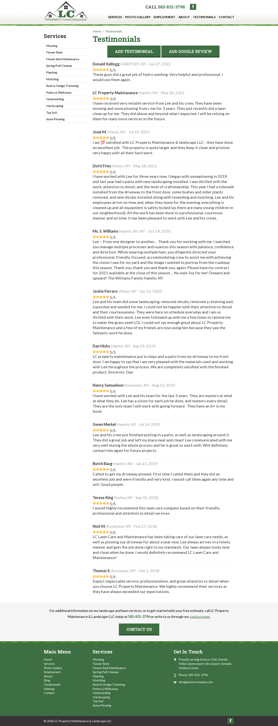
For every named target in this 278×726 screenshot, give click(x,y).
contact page (200, 616)
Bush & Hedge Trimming (62, 85)
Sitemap (49, 688)
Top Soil (51, 112)
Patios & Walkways (59, 92)
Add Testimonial (134, 51)
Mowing (51, 45)
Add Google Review (190, 51)
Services (115, 17)
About (184, 17)
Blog (47, 680)
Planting (51, 72)
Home (48, 659)
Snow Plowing (55, 119)
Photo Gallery (138, 17)
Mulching (52, 79)
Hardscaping (54, 106)
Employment (164, 17)
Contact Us (139, 629)
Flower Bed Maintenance (62, 59)
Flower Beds (54, 52)
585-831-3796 (171, 7)
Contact (226, 17)
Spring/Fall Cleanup (59, 65)
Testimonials (204, 17)
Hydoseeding (55, 99)
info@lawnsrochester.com (196, 682)
